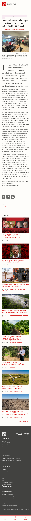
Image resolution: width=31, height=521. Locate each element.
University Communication (12, 9)
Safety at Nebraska (6, 503)
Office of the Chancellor (7, 482)
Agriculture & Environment (16, 315)
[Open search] (15, 518)
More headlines (23, 421)
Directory (4, 469)
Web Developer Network (10, 510)
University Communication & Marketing (11, 458)
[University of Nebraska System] (26, 434)
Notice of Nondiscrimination (8, 498)
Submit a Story (7, 447)
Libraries (4, 476)
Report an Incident (7, 485)
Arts (11, 289)
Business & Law (16, 289)
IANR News (11, 4)
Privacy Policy (5, 501)
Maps (3, 478)
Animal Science (5, 206)
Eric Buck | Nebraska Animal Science (13, 29)
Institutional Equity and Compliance (10, 496)
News (3, 480)
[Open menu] (5, 518)
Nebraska (4, 9)
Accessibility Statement (7, 494)
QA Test (18, 510)
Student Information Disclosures (9, 505)
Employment (5, 471)
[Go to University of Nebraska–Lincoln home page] (4, 4)
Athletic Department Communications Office (12, 460)
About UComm (6, 444)
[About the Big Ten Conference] (19, 434)
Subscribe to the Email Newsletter (11, 449)
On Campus (12, 367)
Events (3, 474)
